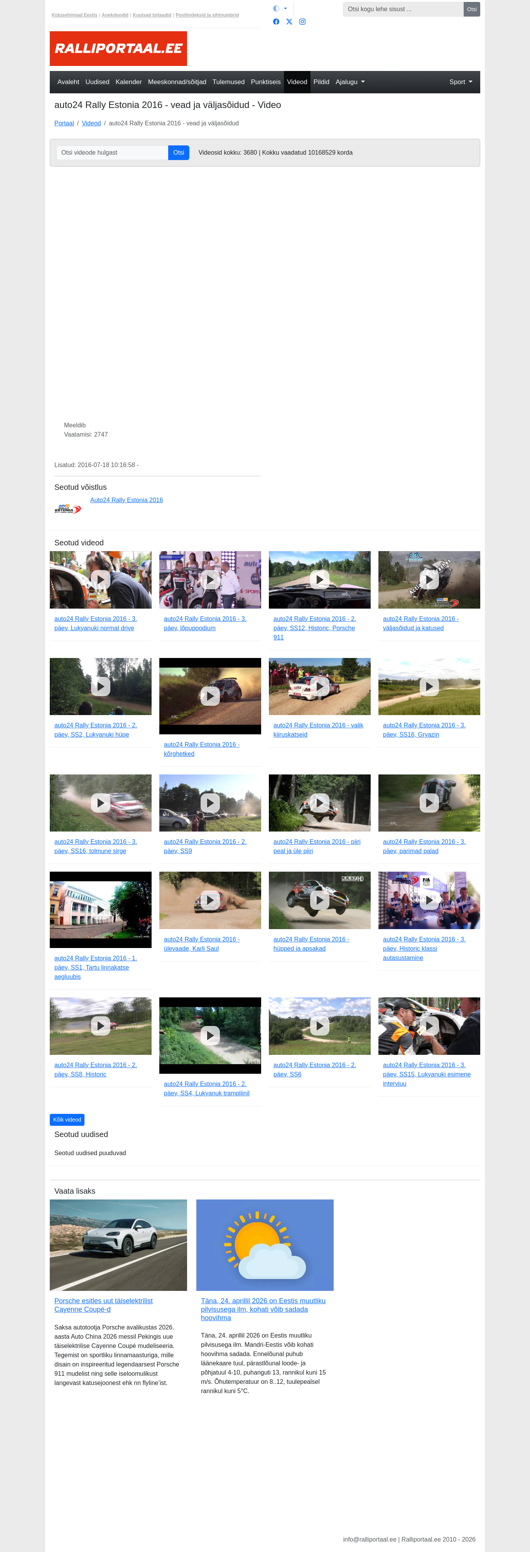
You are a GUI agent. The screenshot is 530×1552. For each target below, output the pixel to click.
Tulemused (229, 82)
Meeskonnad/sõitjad (177, 82)
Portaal (64, 123)
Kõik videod (67, 1120)
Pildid (322, 82)
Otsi (472, 9)
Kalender (129, 82)
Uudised (97, 82)
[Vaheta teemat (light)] (280, 8)
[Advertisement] (338, 48)
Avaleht (68, 82)
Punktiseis (266, 82)
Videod (297, 82)
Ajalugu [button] (347, 82)
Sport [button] (458, 82)
